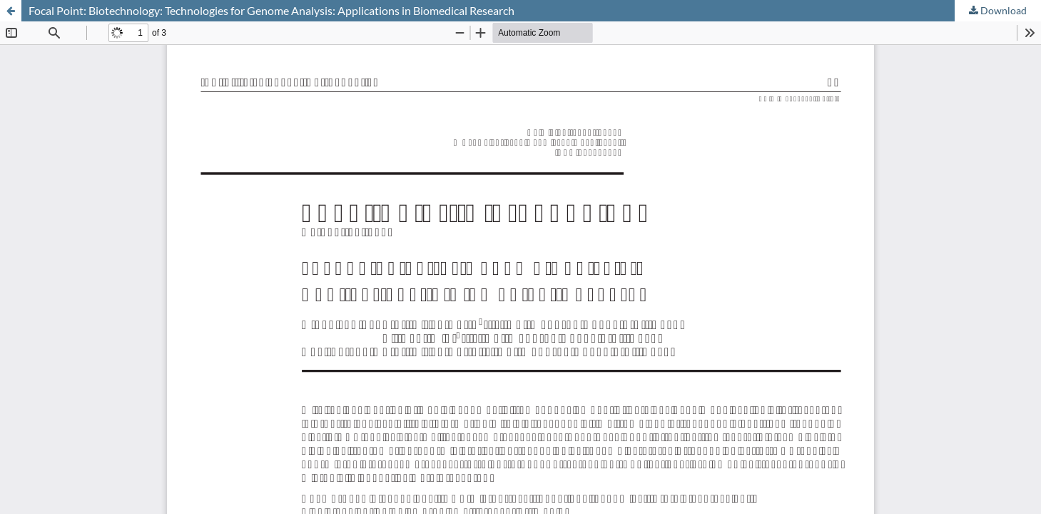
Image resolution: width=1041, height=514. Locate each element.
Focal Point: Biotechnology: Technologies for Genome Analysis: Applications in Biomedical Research (271, 10)
